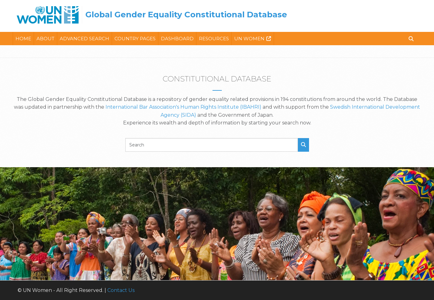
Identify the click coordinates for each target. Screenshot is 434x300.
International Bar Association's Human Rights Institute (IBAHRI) (183, 107)
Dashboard (177, 38)
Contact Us (121, 290)
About (45, 38)
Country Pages (135, 38)
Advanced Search (84, 38)
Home (23, 38)
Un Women (249, 38)
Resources (214, 38)
